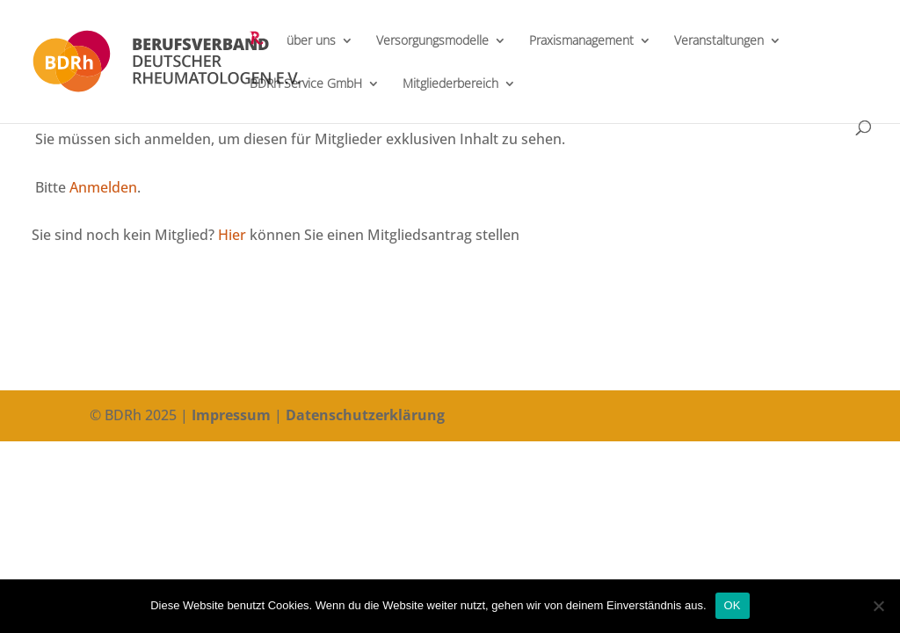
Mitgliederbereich (450, 84)
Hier (232, 234)
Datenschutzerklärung (365, 415)
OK (732, 605)
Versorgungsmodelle (432, 41)
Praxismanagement (581, 41)
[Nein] (878, 606)
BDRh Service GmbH (306, 84)
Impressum (231, 415)
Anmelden (103, 187)
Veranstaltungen (719, 41)
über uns (311, 41)
